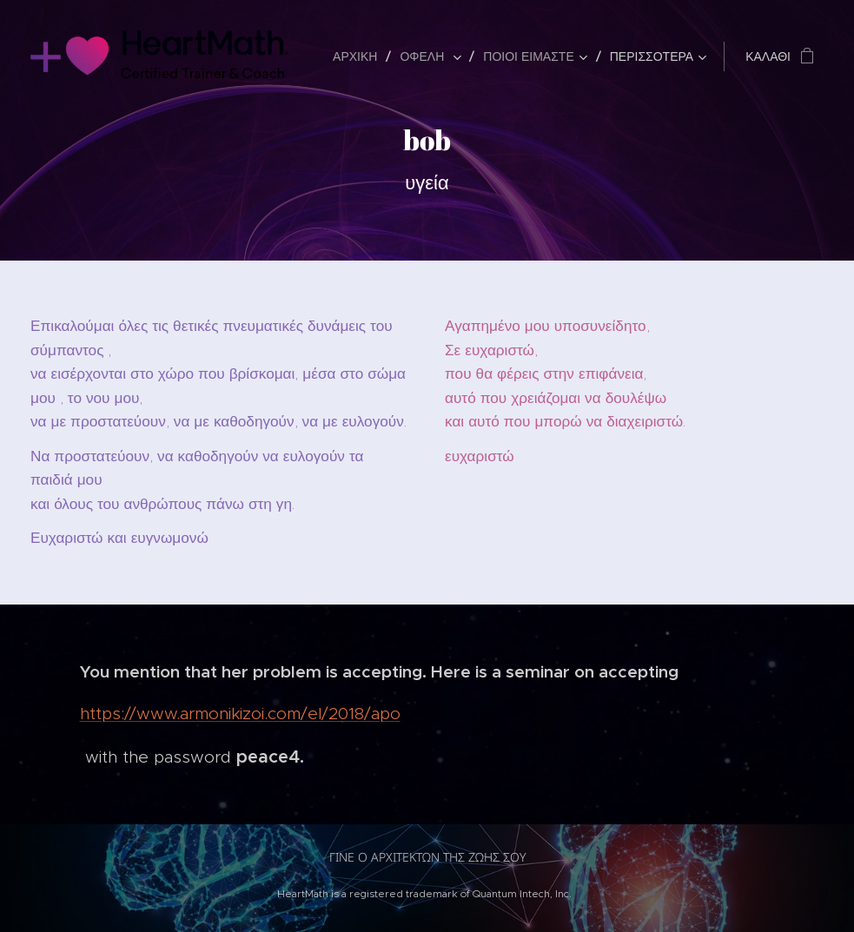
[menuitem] (359, 56)
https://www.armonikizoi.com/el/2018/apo (240, 714)
